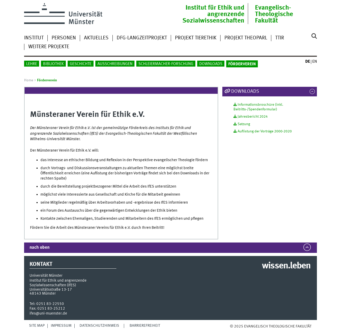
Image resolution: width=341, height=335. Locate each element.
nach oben (39, 247)
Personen (64, 38)
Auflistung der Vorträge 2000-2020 (265, 131)
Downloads (210, 64)
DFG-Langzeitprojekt (142, 38)
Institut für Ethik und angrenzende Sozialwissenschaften (213, 14)
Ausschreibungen (114, 64)
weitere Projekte (48, 46)
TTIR (279, 38)
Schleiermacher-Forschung (165, 64)
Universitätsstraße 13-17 (51, 290)
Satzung (244, 124)
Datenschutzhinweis (99, 326)
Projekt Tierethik (195, 38)
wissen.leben (286, 266)
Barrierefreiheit (145, 326)
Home (28, 80)
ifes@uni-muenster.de (48, 313)
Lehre (31, 64)
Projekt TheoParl (245, 38)
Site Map (37, 326)
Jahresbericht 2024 (253, 116)
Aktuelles (96, 38)
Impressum (61, 326)
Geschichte (80, 64)
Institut (34, 38)
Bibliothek (53, 64)
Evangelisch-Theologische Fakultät (274, 14)
